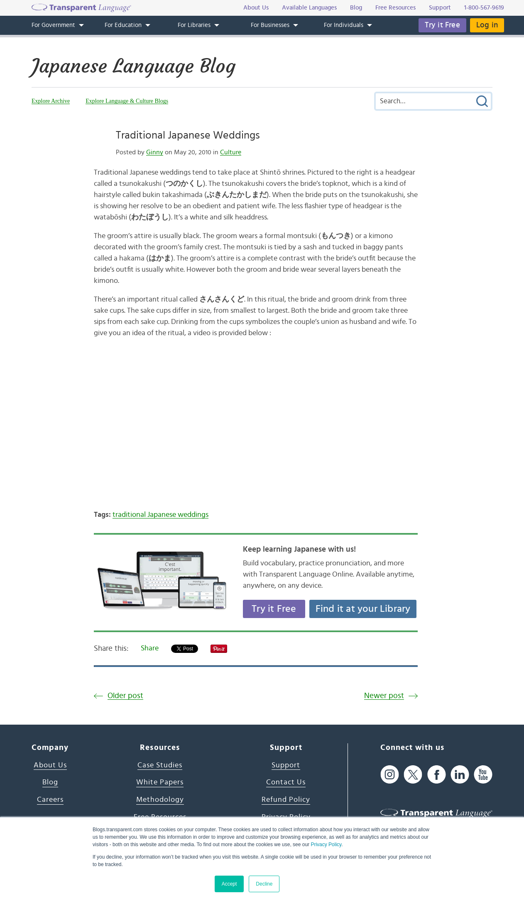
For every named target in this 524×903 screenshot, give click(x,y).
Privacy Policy (326, 844)
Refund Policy (286, 799)
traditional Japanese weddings (160, 514)
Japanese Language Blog (133, 66)
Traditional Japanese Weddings (188, 135)
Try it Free (442, 25)
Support (286, 765)
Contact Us (286, 782)
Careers (50, 799)
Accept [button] (229, 884)
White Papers (160, 782)
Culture (230, 152)
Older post (125, 696)
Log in (487, 25)
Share (150, 648)
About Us (50, 765)
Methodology (160, 799)
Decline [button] (264, 884)
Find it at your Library (363, 609)
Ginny (154, 152)
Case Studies (159, 765)
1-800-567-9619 (484, 8)
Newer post (384, 696)
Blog (50, 782)
